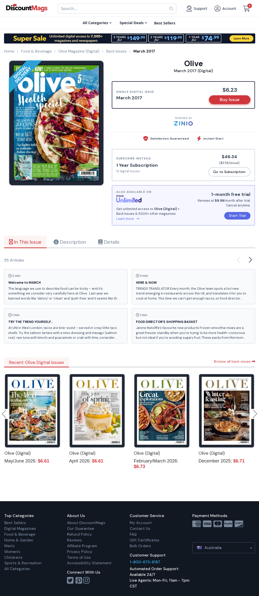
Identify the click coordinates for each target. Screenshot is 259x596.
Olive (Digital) (18, 453)
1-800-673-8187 (145, 562)
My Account (141, 522)
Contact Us (140, 528)
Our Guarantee (80, 528)
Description (70, 242)
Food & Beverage (19, 534)
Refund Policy (79, 534)
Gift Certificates (144, 540)
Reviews (74, 540)
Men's (9, 545)
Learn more (127, 219)
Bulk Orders (140, 545)
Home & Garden (18, 540)
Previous (4, 414)
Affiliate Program (82, 545)
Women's (12, 551)
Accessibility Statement (89, 563)
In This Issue (25, 242)
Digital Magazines (20, 528)
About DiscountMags (86, 522)
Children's (13, 557)
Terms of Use (79, 557)
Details (109, 242)
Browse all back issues (234, 361)
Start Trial (237, 215)
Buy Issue (230, 100)
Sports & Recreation (23, 563)
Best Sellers (15, 522)
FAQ (133, 534)
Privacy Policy (79, 551)
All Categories (17, 568)
